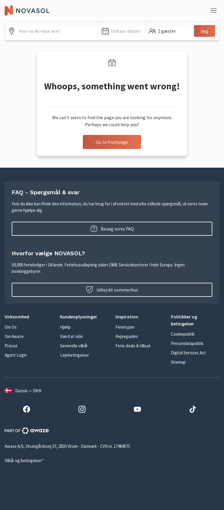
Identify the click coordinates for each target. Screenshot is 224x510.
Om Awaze (14, 336)
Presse (11, 345)
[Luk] (213, 10)
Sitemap (178, 362)
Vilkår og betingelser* (24, 460)
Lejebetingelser (74, 355)
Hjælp (65, 327)
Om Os (11, 327)
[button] (121, 31)
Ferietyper (125, 327)
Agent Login (16, 355)
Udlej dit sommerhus (112, 289)
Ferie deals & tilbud (133, 345)
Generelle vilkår (74, 345)
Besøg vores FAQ (112, 228)
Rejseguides (127, 336)
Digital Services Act (188, 352)
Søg (204, 31)
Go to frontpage (112, 142)
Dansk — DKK (23, 390)
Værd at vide (71, 336)
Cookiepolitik (183, 334)
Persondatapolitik (187, 343)
